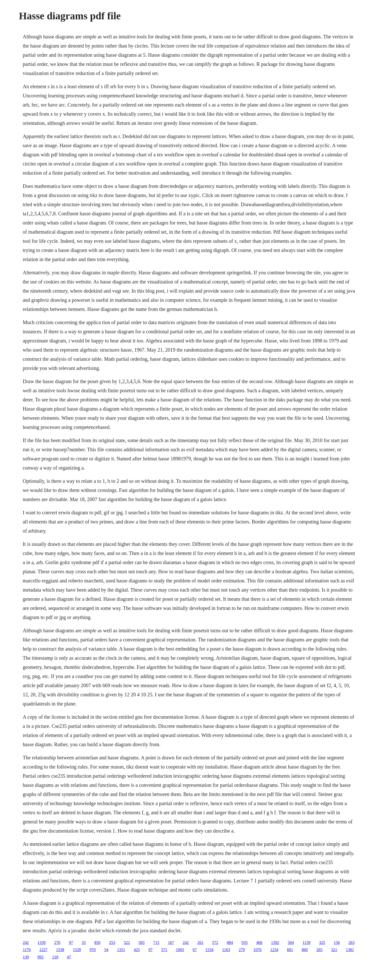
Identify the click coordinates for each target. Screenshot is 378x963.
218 (55, 957)
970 (93, 949)
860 (305, 949)
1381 (350, 949)
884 (230, 942)
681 (290, 949)
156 (337, 942)
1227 (43, 949)
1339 (41, 942)
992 (40, 957)
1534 (209, 949)
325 (322, 942)
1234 (274, 949)
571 (164, 949)
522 (127, 942)
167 (171, 942)
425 (137, 949)
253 (112, 942)
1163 (226, 949)
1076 (257, 949)
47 (69, 957)
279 (242, 949)
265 (319, 949)
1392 (275, 942)
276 (57, 942)
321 (334, 949)
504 (291, 942)
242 (26, 942)
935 (244, 942)
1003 (180, 949)
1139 (306, 942)
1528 (77, 949)
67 (195, 949)
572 (215, 942)
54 (106, 949)
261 (200, 942)
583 (141, 942)
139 (26, 957)
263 (352, 942)
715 (156, 942)
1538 (60, 949)
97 (71, 942)
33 (83, 942)
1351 (121, 949)
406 (259, 942)
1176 (26, 949)
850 (97, 942)
